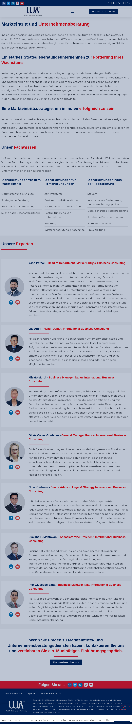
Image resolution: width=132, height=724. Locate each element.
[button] (72, 11)
